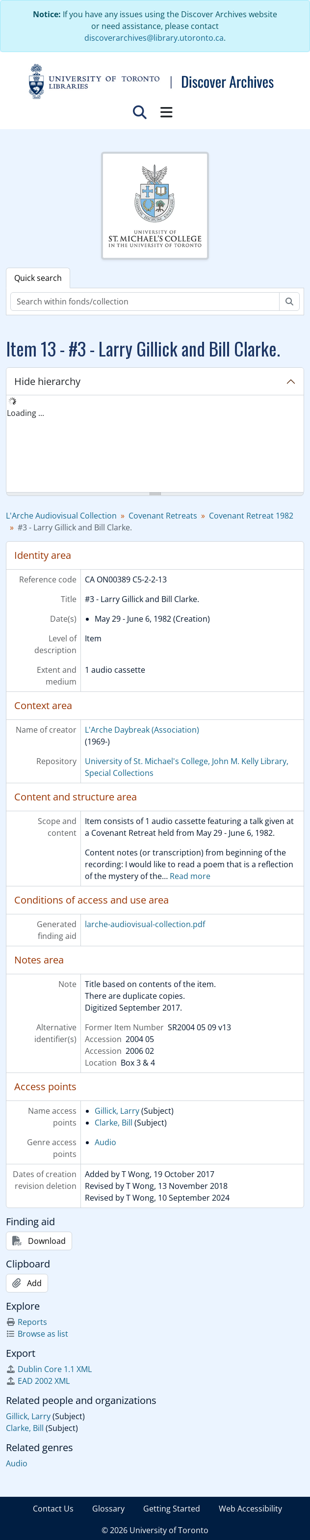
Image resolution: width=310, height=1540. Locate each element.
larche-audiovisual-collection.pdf (145, 924)
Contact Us (53, 1508)
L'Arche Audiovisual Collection (61, 515)
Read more (190, 876)
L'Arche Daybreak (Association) (142, 729)
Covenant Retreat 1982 (251, 515)
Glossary (108, 1508)
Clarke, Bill (113, 1122)
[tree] (155, 444)
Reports (26, 1322)
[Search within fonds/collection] (145, 301)
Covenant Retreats (163, 515)
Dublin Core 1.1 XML (49, 1369)
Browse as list (37, 1333)
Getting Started (171, 1508)
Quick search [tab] (38, 278)
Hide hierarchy (47, 381)
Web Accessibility (250, 1508)
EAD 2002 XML (38, 1380)
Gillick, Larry (117, 1110)
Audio (105, 1142)
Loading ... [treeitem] (25, 413)
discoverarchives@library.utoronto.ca (154, 37)
